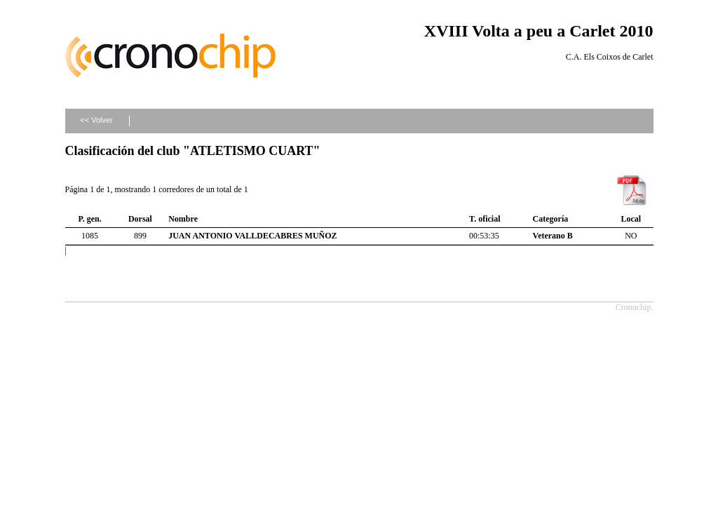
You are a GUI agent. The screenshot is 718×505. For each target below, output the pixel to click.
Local (631, 219)
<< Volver (96, 120)
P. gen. (89, 219)
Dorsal (140, 219)
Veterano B (553, 236)
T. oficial (484, 219)
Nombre (183, 219)
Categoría (551, 219)
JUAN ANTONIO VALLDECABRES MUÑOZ (252, 236)
